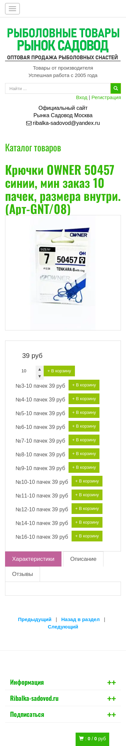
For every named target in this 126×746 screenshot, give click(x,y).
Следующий (63, 626)
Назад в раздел (80, 619)
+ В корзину (59, 370)
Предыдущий (35, 619)
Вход (81, 97)
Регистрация (106, 97)
